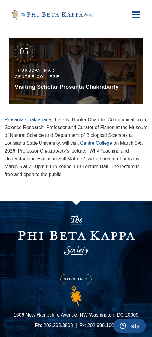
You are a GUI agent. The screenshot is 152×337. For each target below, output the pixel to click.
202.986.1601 (102, 325)
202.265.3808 (58, 325)
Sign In (74, 279)
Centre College (96, 143)
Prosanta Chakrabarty (28, 119)
